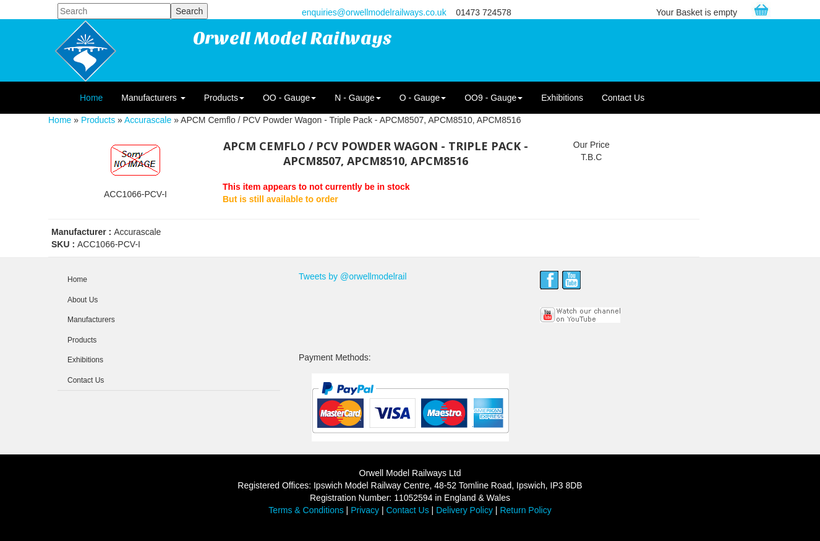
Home (91, 98)
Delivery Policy (464, 510)
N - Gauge (358, 98)
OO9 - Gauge (493, 98)
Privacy (365, 510)
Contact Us (623, 98)
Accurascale (147, 120)
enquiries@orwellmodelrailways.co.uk (374, 12)
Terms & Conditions (305, 510)
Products (224, 98)
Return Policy (525, 510)
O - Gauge (422, 98)
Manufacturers (153, 98)
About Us (82, 300)
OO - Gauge (289, 98)
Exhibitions (562, 98)
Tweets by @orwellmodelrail (353, 276)
